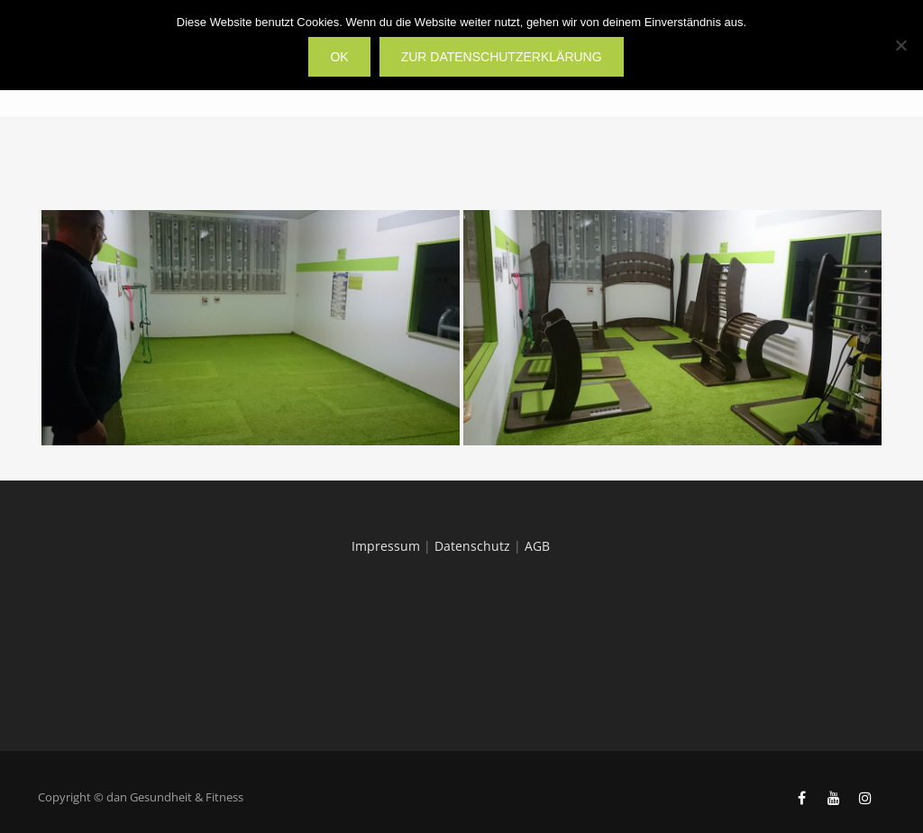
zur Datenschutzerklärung (501, 57)
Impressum (386, 545)
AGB (537, 545)
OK (339, 57)
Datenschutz (472, 545)
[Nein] (900, 45)
